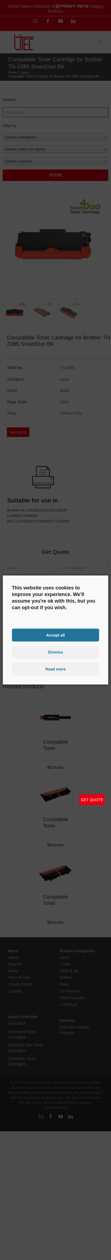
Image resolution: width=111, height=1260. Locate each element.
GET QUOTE (92, 800)
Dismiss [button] (55, 652)
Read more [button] (55, 669)
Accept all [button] (55, 635)
